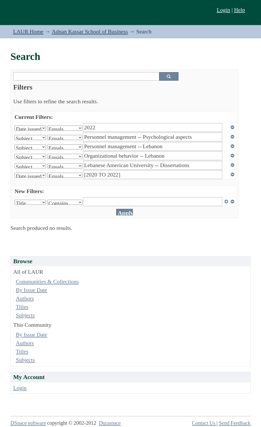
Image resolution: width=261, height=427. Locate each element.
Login (223, 10)
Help (239, 10)
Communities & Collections (47, 281)
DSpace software (28, 423)
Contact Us (204, 423)
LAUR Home (28, 31)
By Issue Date (31, 290)
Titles (22, 307)
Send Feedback (235, 423)
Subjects (25, 315)
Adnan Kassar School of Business (90, 31)
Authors (25, 298)
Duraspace (110, 423)
